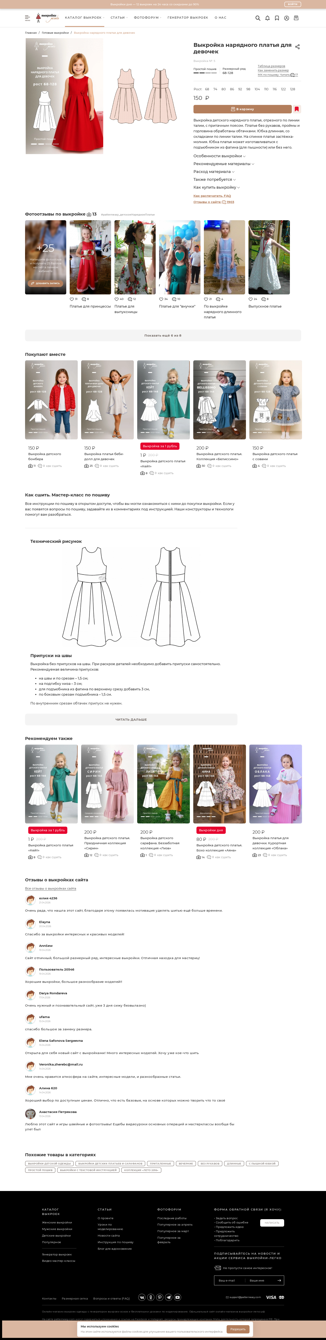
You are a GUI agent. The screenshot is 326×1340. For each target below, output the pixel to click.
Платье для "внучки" (177, 306)
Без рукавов (210, 1163)
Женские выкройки (57, 1222)
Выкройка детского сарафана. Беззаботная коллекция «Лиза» (159, 843)
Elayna (44, 922)
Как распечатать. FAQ (212, 196)
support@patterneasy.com (245, 1297)
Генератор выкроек (57, 1254)
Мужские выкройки (57, 1229)
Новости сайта (109, 1235)
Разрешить (238, 1329)
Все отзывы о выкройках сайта (50, 888)
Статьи (105, 1209)
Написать (272, 1222)
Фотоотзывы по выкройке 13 (61, 214)
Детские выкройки (56, 1235)
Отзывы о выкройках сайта (56, 879)
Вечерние (186, 1163)
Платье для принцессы (90, 306)
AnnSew (46, 946)
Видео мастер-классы (58, 1260)
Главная (31, 32)
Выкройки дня (211, 830)
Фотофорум (169, 1209)
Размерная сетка (75, 1298)
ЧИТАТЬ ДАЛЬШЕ (131, 719)
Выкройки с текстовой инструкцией (88, 1170)
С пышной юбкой (262, 1163)
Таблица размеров (271, 66)
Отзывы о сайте (213, 202)
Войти (293, 4)
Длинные (234, 1163)
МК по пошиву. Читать (278, 75)
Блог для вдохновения (115, 1248)
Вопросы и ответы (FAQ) (111, 1298)
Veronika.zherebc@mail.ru (61, 1064)
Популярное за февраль (169, 1240)
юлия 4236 (48, 898)
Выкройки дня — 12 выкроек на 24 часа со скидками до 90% (154, 4)
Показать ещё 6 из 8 (163, 335)
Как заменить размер (273, 70)
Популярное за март (173, 1231)
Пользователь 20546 (56, 969)
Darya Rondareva (53, 993)
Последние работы (171, 1218)
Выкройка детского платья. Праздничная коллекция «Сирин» (107, 843)
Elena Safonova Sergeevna (61, 1041)
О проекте (106, 1218)
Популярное (51, 1242)
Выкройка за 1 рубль (160, 446)
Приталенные (160, 1163)
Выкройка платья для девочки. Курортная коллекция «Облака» (271, 843)
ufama (44, 1017)
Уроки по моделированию (110, 1227)
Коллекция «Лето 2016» (141, 1170)
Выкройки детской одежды (49, 1163)
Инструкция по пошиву (116, 1242)
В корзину (242, 109)
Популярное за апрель (174, 1224)
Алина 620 (48, 1088)
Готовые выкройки (55, 32)
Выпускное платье (265, 306)
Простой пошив (40, 1170)
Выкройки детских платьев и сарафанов (110, 1163)
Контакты (49, 1298)
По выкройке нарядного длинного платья (222, 311)
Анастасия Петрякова (58, 1112)
